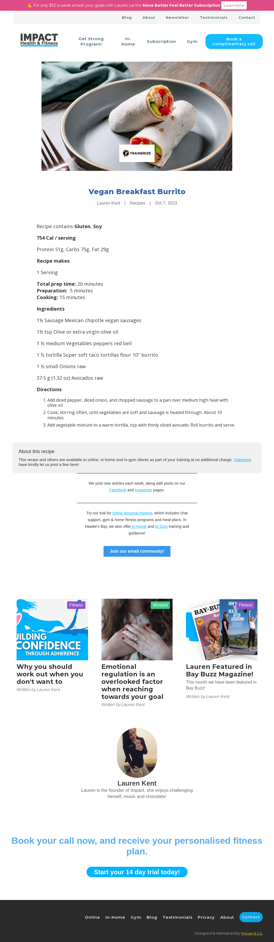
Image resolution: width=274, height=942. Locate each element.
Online (92, 917)
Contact (246, 17)
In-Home (128, 41)
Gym (192, 41)
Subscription (161, 41)
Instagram (143, 490)
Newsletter (177, 17)
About (149, 17)
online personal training (132, 513)
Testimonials (214, 17)
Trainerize (242, 459)
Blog (127, 17)
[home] (39, 41)
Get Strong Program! (91, 41)
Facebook (117, 490)
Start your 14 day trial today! (137, 872)
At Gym (161, 526)
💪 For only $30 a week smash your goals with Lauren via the (137, 5)
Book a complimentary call (234, 41)
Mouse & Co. (252, 933)
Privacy (206, 917)
